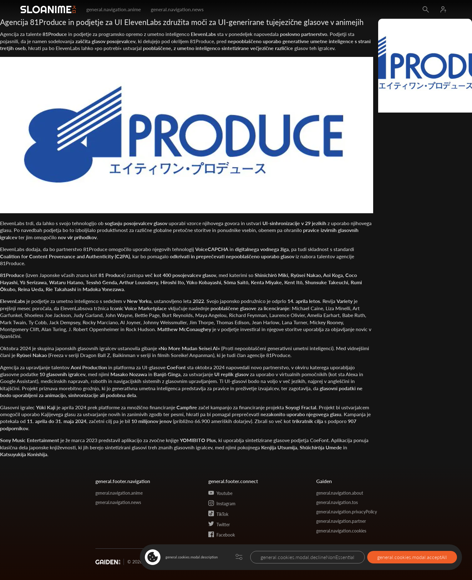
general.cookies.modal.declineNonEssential (307, 557)
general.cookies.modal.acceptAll (412, 557)
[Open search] (425, 9)
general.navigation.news (177, 9)
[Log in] (443, 9)
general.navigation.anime (113, 9)
